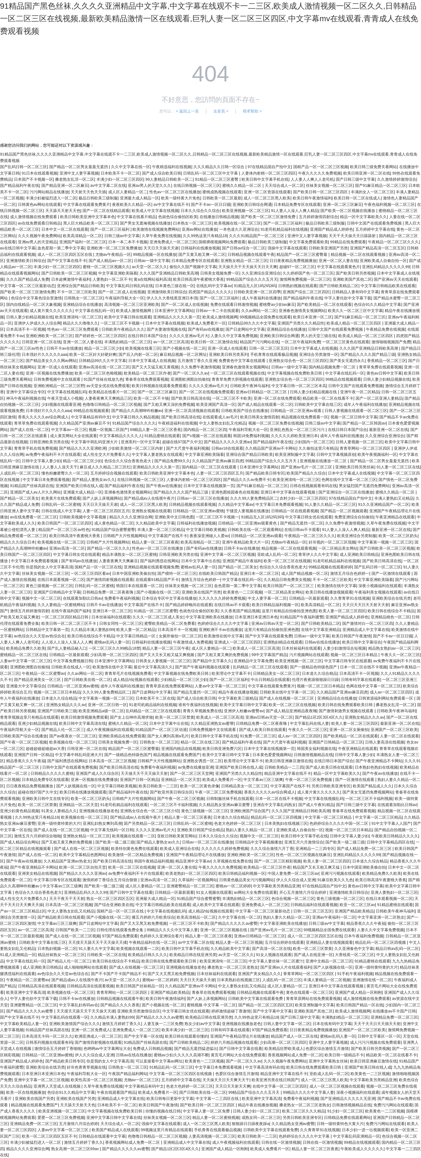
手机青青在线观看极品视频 (273, 354)
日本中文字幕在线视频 (165, 323)
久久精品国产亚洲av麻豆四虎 (217, 461)
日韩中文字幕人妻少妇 (41, 461)
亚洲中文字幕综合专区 (25, 392)
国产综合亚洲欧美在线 (113, 904)
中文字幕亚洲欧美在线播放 (209, 617)
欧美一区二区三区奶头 (398, 535)
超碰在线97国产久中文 (182, 442)
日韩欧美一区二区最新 (222, 198)
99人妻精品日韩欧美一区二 (169, 179)
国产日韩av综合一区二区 (243, 248)
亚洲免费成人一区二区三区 (173, 242)
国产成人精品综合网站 (19, 842)
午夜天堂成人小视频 (64, 398)
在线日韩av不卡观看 (302, 529)
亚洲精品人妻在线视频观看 (329, 942)
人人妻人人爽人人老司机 (312, 179)
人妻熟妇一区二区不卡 (112, 279)
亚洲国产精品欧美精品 (354, 911)
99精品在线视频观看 (343, 379)
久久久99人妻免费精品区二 (254, 498)
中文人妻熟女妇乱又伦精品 (222, 423)
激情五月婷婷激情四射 (29, 611)
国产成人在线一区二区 (29, 429)
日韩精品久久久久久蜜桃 (52, 773)
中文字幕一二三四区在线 (218, 1098)
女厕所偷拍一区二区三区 (180, 636)
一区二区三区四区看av (90, 573)
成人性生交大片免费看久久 (106, 454)
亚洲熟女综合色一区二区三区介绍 (149, 811)
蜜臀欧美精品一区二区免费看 (169, 623)
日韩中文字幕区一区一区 (379, 1036)
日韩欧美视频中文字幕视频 (83, 517)
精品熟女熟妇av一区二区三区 (393, 648)
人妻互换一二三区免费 (163, 1023)
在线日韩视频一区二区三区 (196, 185)
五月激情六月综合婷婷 (78, 1123)
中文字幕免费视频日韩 (72, 661)
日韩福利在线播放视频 (200, 248)
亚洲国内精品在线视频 (180, 748)
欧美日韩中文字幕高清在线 (82, 723)
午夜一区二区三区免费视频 (309, 779)
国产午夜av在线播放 (163, 485)
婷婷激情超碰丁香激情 (230, 1011)
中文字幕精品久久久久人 (120, 435)
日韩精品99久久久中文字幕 (251, 323)
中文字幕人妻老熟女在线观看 (157, 454)
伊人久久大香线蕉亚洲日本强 (171, 298)
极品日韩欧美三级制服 (98, 198)
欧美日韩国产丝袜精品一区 (139, 986)
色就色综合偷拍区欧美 (177, 217)
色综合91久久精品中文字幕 (377, 304)
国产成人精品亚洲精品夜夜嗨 (291, 711)
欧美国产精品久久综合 (306, 473)
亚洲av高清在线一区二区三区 (104, 367)
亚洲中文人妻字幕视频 (79, 173)
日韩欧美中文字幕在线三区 (317, 404)
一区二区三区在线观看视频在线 (237, 373)
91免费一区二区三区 (258, 736)
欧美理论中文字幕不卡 (231, 673)
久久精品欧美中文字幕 (155, 523)
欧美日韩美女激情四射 (259, 417)
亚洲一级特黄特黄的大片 (59, 823)
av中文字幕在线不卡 (171, 204)
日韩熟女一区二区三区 (83, 298)
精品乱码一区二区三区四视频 (277, 817)
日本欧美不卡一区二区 (120, 173)
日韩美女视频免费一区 (219, 273)
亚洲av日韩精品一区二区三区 (262, 392)
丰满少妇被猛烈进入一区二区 (51, 198)
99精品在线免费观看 (348, 242)
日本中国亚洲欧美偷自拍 (133, 573)
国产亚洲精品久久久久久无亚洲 (347, 1098)
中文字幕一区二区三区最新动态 (27, 285)
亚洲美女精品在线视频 (37, 873)
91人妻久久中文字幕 (96, 948)
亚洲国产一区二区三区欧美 (394, 729)
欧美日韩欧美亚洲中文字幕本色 (87, 217)
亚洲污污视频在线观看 (340, 873)
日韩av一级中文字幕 (151, 260)
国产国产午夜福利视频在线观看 (203, 667)
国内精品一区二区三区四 (204, 429)
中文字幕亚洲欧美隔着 (117, 273)
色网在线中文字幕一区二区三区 (348, 479)
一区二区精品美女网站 (338, 548)
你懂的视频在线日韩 (163, 1111)
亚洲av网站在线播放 (199, 229)
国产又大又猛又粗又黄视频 (155, 367)
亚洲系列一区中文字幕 (140, 442)
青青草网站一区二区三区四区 (366, 448)
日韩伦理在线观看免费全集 (120, 930)
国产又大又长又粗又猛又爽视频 (167, 654)
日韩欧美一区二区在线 (106, 954)
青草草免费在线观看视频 (380, 367)
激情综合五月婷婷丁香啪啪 (57, 1048)
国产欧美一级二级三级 (114, 842)
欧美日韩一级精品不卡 (344, 1055)
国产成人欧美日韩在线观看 (262, 729)
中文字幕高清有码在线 (264, 1067)
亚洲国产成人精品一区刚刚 (358, 992)
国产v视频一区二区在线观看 (206, 435)
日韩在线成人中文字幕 (61, 511)
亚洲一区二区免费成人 (90, 1030)
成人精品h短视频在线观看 (135, 679)
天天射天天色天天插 (88, 192)
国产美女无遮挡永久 (347, 360)
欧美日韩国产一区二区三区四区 (64, 523)
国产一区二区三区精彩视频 (277, 861)
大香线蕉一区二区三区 (354, 954)
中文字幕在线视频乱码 (66, 392)
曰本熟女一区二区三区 (192, 223)
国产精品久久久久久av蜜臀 (233, 923)
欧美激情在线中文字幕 (336, 585)
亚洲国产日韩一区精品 (33, 754)
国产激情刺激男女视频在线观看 (347, 711)
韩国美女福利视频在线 (316, 748)
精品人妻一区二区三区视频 (239, 942)
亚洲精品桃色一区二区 (390, 617)
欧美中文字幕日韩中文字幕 (243, 704)
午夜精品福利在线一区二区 (152, 942)
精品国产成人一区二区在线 (294, 1036)
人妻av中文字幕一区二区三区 (25, 661)
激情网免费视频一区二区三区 (305, 279)
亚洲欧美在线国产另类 (201, 592)
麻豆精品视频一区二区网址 (183, 354)
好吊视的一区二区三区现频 (332, 542)
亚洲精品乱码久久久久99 (86, 892)
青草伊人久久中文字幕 (317, 554)
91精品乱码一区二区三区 (171, 1067)
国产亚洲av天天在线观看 (395, 279)
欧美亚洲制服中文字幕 (294, 454)
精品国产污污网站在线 (259, 342)
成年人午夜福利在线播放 (365, 404)
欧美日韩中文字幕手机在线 (265, 179)
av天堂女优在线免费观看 (108, 385)
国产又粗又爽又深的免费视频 (168, 404)
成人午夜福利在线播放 (261, 298)
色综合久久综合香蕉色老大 (128, 461)
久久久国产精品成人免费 (27, 279)
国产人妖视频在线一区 (75, 786)
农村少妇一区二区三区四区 (303, 498)
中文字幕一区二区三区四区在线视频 (181, 1073)
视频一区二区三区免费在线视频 (275, 423)
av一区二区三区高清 (171, 342)
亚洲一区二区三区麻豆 (342, 204)
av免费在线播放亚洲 (195, 767)
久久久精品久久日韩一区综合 (219, 167)
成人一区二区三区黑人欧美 (266, 198)
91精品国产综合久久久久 (134, 423)
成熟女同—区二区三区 (261, 1117)
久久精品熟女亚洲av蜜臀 (293, 1123)
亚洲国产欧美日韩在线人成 (79, 485)
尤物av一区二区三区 (141, 1080)
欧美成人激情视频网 (134, 310)
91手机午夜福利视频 (355, 973)
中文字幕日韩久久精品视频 (135, 417)
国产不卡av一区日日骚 (210, 204)
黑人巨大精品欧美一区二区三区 (90, 223)
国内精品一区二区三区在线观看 (210, 467)
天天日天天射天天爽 (232, 1086)
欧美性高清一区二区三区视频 (96, 1080)
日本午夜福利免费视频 (363, 936)
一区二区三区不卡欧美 (231, 398)
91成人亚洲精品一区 (18, 954)
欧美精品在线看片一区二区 (112, 392)
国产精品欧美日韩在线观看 (60, 917)
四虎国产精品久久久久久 (209, 292)
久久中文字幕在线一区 (130, 167)
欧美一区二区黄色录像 (199, 786)
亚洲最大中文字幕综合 (25, 686)
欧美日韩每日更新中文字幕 (169, 1098)
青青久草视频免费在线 (202, 711)
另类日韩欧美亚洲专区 (331, 786)
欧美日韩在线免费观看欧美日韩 (346, 704)
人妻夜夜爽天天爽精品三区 (108, 398)
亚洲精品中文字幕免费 (253, 661)
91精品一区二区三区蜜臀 (217, 179)
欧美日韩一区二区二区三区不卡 (69, 623)
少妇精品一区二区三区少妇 (183, 679)
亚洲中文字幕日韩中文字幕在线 (113, 1117)
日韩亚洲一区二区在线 (41, 342)
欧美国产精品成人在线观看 (115, 1130)
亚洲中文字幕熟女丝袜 (328, 1061)
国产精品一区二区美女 (19, 498)
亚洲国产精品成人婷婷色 (331, 229)
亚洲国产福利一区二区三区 (82, 242)
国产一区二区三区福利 (283, 223)
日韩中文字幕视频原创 (336, 454)
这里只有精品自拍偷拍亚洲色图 (289, 611)
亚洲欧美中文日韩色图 (174, 517)
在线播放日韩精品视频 (219, 217)
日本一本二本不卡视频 (127, 242)
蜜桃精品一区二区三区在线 (23, 654)
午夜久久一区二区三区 (400, 654)
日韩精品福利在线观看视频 (313, 904)
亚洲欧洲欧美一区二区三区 (49, 335)
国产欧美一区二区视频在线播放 (348, 210)
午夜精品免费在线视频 (385, 329)
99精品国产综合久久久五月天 (252, 279)
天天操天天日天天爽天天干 (225, 1080)
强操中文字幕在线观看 (287, 248)
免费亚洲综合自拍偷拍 (353, 517)
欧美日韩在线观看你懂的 (186, 1036)
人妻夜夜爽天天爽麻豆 (118, 561)
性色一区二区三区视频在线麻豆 (303, 854)
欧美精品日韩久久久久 (147, 954)
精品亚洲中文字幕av (193, 861)
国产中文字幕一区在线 (143, 1036)
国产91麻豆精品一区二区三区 (380, 185)
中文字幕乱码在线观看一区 (64, 1017)
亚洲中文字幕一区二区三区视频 (227, 554)
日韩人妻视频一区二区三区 (359, 442)
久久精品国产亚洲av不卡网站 (270, 448)
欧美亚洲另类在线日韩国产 (275, 1080)
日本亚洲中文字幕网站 (174, 310)
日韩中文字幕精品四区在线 (390, 842)
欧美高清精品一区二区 (82, 235)
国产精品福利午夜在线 (19, 185)
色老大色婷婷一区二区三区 (238, 823)
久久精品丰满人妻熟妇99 (92, 629)
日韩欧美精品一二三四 (284, 767)
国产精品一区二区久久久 (108, 548)
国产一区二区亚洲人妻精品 (379, 398)
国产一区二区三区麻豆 (157, 392)
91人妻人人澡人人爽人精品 (294, 210)
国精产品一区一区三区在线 (98, 567)
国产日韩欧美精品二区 (338, 285)
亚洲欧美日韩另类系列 (228, 354)
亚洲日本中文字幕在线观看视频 (288, 492)
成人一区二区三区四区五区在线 (65, 254)
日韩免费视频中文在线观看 (58, 379)
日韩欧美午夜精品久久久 (123, 329)
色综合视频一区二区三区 (292, 898)
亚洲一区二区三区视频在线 (224, 930)
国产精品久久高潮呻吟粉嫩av (136, 410)
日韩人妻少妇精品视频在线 (29, 317)
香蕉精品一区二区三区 (386, 360)
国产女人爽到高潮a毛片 (168, 736)
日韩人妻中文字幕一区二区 (286, 1023)
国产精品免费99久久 (172, 461)
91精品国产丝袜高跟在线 (32, 485)
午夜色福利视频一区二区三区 (389, 204)
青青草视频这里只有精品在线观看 (29, 717)
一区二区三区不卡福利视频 (369, 798)
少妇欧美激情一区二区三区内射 (136, 448)
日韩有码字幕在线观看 (360, 679)
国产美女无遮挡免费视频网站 (367, 792)
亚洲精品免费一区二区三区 (394, 1017)
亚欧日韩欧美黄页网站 (176, 836)
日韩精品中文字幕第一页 (47, 629)
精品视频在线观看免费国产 (176, 754)
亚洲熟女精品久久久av (66, 704)
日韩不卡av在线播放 (64, 348)
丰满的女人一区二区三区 (372, 192)
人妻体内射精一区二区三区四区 (268, 173)
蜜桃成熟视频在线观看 (222, 192)
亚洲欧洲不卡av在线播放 (220, 629)
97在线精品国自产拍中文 (269, 167)
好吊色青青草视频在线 (86, 1067)
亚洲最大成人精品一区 (139, 198)
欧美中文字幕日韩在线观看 (127, 317)
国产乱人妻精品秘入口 (66, 648)
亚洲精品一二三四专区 (315, 848)
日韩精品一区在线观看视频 (294, 511)
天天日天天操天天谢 (161, 248)
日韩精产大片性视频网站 (124, 535)
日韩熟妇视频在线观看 (297, 285)
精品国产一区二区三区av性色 (63, 529)
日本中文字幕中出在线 (200, 561)
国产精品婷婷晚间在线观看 (188, 604)
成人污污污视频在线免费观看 (375, 1042)
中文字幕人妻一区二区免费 (207, 1111)
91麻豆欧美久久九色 (335, 880)
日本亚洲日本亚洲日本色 (256, 617)
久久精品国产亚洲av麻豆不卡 (84, 423)
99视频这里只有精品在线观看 (166, 1130)
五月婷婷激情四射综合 (318, 217)
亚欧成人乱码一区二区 (276, 554)
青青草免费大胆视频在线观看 (237, 379)
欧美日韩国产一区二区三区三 (289, 585)
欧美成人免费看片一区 (206, 323)
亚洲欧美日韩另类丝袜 (354, 467)
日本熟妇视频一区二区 (57, 948)
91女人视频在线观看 (214, 892)
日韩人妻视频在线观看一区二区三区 (356, 410)
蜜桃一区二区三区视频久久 (106, 267)
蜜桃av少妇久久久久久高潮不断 (181, 1055)
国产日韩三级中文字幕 (355, 179)
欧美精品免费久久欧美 (25, 648)
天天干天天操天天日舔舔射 (353, 235)
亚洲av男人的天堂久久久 (149, 185)
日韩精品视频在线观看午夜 (251, 254)
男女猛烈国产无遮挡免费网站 (364, 485)
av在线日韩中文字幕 (18, 248)
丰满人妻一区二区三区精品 (160, 529)
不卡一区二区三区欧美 (76, 292)
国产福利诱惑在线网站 (159, 561)
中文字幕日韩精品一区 (136, 636)
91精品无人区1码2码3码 (255, 285)
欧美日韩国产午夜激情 (351, 636)
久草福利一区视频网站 (197, 880)
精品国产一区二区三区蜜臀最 (302, 254)
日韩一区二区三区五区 (268, 348)
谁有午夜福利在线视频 (197, 704)
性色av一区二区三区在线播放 (174, 192)
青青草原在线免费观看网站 (169, 686)
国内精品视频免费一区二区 (333, 367)
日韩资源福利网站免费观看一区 (386, 698)
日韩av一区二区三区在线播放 (202, 498)
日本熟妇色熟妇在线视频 (376, 767)
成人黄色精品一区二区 (113, 523)
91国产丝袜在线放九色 (103, 379)
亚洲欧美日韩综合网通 (252, 204)
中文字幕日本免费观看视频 (46, 479)
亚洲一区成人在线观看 (227, 348)
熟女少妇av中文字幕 (202, 1023)
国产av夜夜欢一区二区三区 (72, 736)
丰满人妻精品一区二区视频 (326, 980)
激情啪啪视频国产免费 (391, 342)
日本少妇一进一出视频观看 (365, 1130)
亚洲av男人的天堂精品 (37, 242)
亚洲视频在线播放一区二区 (324, 461)
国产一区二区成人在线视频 (121, 292)
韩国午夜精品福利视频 (153, 861)
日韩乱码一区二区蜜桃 (61, 504)
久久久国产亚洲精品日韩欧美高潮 (168, 273)
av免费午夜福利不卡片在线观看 (53, 454)
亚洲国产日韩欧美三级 (57, 711)
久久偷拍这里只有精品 (318, 448)
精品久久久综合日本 (17, 542)
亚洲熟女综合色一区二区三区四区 (298, 360)
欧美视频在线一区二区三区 (237, 223)
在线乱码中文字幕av (214, 285)
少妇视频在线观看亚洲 (61, 404)
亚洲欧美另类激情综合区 (138, 1011)
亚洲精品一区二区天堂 (180, 779)
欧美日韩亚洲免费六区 (222, 748)
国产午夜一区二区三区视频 (23, 742)
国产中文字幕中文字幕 (272, 1011)
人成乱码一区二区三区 (19, 473)
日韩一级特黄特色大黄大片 (340, 1123)
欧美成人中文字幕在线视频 (155, 210)
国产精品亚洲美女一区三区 (38, 679)
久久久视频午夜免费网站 (39, 235)
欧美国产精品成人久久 (372, 786)
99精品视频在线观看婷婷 (330, 567)
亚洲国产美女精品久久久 (259, 973)
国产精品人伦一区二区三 (62, 729)
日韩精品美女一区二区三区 (276, 673)
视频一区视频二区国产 (108, 429)
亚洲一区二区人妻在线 (338, 260)
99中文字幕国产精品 (269, 654)
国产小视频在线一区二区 (184, 348)
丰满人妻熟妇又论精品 (393, 498)
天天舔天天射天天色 (63, 210)
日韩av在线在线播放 (322, 642)
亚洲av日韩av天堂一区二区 (275, 623)
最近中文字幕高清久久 (153, 667)
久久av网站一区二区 (259, 310)
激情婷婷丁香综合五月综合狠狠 (110, 880)
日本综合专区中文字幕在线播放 (169, 598)
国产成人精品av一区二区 (110, 260)
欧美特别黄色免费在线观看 (134, 848)
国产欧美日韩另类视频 (355, 273)
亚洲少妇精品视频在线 (37, 723)
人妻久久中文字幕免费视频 (233, 335)
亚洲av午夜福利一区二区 (334, 917)
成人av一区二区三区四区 (391, 692)
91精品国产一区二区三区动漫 (161, 729)
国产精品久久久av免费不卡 (246, 479)
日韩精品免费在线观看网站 (347, 1117)
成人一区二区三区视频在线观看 (336, 1086)
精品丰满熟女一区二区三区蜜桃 (129, 554)
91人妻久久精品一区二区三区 (330, 504)
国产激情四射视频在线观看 (109, 579)
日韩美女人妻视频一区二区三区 (163, 661)
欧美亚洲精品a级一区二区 (101, 711)
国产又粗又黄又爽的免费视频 (223, 654)
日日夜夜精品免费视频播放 (292, 260)
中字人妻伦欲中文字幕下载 (347, 298)
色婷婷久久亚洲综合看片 (161, 936)
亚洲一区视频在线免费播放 (49, 373)
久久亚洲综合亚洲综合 (261, 273)
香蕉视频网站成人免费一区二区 (295, 1055)
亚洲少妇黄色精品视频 (19, 811)
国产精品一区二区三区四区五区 (265, 1005)
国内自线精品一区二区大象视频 (33, 304)
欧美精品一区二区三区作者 (147, 373)
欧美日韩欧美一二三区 (158, 786)
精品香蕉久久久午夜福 (25, 761)
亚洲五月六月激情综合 (303, 842)
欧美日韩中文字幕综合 (361, 642)
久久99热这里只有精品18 (205, 235)
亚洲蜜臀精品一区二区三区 (190, 886)
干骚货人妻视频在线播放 (247, 511)
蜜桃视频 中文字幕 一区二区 (211, 1005)
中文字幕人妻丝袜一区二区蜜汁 (276, 961)
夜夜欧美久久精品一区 (131, 204)
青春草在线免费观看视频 (146, 379)
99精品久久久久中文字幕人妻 (172, 930)
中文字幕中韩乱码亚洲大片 (95, 442)
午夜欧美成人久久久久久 (362, 1149)
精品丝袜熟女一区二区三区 (61, 954)
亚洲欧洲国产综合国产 (249, 811)
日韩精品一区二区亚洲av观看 (296, 410)
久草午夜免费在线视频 (161, 235)
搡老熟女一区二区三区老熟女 (232, 967)
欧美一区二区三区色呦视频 (98, 373)
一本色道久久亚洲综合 (238, 229)
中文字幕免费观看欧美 (308, 242)
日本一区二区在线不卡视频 (363, 667)
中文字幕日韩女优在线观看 (308, 517)
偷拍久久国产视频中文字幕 (192, 267)
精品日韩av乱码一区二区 (397, 948)
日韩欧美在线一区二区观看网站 (255, 529)
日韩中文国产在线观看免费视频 (375, 223)
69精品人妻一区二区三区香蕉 (155, 429)
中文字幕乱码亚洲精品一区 (356, 1136)
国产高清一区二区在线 (271, 948)
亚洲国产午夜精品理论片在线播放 (195, 854)
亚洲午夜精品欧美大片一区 (245, 542)
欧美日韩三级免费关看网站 (373, 167)
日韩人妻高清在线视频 (384, 742)
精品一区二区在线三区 (200, 742)
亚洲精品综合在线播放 (82, 304)
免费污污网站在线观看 (393, 1105)
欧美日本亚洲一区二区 (312, 317)
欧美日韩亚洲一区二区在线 (366, 173)
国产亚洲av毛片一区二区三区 (307, 467)
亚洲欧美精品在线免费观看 (121, 736)
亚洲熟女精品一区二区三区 (244, 260)
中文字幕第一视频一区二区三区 (385, 542)
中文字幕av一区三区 (69, 429)
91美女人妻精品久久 (59, 811)
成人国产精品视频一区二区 (304, 573)
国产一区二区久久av (190, 373)
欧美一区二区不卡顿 (151, 398)
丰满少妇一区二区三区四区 (119, 179)
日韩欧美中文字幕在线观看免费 (256, 998)
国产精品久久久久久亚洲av (227, 442)
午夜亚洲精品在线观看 (395, 517)
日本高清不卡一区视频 (25, 329)
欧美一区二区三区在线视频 (287, 561)
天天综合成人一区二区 (284, 185)
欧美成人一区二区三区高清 (256, 648)
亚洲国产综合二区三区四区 (306, 292)
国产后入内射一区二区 (138, 354)
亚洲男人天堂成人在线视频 (58, 1086)
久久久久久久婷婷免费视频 (221, 598)
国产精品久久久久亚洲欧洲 (82, 448)
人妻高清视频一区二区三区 (211, 1136)
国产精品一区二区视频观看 (343, 511)
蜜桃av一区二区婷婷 (233, 886)
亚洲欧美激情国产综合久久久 (74, 1023)
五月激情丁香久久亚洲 (197, 360)
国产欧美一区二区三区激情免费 (269, 217)
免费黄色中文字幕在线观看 (243, 360)
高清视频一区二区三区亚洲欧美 (131, 304)
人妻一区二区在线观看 (399, 736)
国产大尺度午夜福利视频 (187, 448)
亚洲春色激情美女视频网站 (302, 310)
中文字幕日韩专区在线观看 (347, 661)
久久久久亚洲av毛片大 (189, 335)
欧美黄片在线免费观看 (61, 498)
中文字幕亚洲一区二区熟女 (381, 917)
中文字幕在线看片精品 (136, 217)
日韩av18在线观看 (227, 448)
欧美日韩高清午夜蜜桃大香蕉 (198, 279)
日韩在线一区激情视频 (281, 1142)
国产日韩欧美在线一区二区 (87, 679)
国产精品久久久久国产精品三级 (367, 354)
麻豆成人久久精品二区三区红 (105, 467)
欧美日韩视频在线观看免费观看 (159, 385)
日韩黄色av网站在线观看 (39, 204)
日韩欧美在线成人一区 (70, 667)
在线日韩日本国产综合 (147, 335)
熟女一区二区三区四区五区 (109, 898)
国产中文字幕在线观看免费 (268, 636)
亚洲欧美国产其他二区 (352, 279)
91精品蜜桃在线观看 (162, 435)
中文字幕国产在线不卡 (167, 535)
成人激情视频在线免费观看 (34, 217)
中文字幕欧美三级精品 (237, 698)
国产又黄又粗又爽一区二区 (201, 254)
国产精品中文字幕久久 (212, 661)
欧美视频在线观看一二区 (133, 836)
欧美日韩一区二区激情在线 (214, 342)
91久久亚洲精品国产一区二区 (384, 504)
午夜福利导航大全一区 (124, 298)
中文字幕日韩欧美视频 (205, 529)
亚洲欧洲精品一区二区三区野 (59, 385)
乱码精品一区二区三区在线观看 (260, 667)
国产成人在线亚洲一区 (313, 954)
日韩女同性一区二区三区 (120, 623)
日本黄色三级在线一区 (174, 285)
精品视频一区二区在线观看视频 (359, 254)
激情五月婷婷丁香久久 (121, 1023)
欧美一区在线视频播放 (25, 1092)
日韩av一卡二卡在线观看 (217, 310)
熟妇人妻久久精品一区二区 (250, 830)
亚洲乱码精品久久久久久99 (386, 267)
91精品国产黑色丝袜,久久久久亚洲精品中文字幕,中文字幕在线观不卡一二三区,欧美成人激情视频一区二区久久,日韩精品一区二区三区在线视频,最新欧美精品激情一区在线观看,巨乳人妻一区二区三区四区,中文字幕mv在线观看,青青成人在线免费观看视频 (209, 18)
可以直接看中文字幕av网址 (159, 1061)
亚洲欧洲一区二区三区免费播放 (114, 248)
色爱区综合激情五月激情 (327, 1048)
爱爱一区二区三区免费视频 (60, 1117)
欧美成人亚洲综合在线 (179, 848)
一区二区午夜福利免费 (300, 342)
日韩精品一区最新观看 (308, 598)
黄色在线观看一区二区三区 (309, 992)
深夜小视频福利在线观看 (379, 585)
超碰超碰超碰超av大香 (45, 748)
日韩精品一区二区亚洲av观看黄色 (248, 523)
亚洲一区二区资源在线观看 (267, 192)
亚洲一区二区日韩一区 (107, 704)
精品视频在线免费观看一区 (304, 417)
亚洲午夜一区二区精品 (359, 392)
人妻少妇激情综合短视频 (344, 648)
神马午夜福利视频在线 (25, 398)
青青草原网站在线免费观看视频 (313, 998)
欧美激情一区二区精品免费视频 (136, 854)
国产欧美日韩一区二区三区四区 (321, 192)
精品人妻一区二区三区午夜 (165, 648)
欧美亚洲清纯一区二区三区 (78, 317)
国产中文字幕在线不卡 (66, 260)
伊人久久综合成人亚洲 (295, 880)
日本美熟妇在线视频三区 (286, 823)
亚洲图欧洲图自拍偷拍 (190, 379)
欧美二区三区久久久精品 (303, 1111)
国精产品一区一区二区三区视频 (320, 167)
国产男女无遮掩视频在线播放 (145, 223)
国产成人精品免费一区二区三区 (365, 848)
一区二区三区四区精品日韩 (65, 617)
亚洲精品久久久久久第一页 (176, 317)
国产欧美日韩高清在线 (190, 398)
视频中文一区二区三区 (41, 598)
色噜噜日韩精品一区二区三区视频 (111, 404)
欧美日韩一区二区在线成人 (357, 198)
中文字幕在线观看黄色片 (338, 267)
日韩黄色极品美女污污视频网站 (246, 880)
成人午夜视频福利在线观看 (109, 729)
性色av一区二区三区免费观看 (73, 329)
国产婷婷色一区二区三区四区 (100, 335)
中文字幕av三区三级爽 (263, 779)
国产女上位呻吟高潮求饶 (131, 717)
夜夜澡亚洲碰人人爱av (209, 535)
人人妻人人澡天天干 (59, 467)
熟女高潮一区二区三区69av (75, 1149)
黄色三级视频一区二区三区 (49, 585)
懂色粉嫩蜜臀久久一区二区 (64, 473)
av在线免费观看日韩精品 (39, 223)
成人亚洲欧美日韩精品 (359, 554)
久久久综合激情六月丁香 (272, 848)
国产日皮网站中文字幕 (245, 329)
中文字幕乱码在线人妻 (309, 723)
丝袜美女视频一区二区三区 (329, 185)
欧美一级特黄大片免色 (180, 198)
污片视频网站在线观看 (308, 654)
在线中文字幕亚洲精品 (320, 629)
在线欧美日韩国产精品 (218, 573)
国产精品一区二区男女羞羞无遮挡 (79, 167)
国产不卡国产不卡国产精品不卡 (118, 973)
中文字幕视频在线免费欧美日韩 (295, 373)
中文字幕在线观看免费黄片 (86, 204)
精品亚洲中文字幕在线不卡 (287, 773)
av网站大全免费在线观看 (255, 892)
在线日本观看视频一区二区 (60, 579)
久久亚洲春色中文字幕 (353, 948)
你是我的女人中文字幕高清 (49, 567)
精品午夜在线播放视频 (237, 692)
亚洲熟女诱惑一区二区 (202, 761)
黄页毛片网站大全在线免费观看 (238, 1055)
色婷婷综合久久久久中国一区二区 (339, 823)
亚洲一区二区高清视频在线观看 (191, 410)
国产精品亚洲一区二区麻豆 (64, 185)
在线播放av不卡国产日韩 (394, 1011)
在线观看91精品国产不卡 (157, 579)
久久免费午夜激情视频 (200, 367)
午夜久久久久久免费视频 (319, 173)
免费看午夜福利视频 (121, 598)
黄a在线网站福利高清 (152, 279)
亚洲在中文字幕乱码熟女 (274, 804)
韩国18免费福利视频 (251, 435)
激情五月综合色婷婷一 (349, 573)
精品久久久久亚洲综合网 (130, 517)
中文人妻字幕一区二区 (267, 598)
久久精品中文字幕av (236, 504)
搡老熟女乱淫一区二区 (74, 179)
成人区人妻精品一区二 (127, 192)
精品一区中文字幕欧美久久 (363, 217)
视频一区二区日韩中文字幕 (353, 417)
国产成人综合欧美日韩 (161, 173)
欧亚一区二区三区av (357, 904)
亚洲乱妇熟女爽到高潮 (102, 823)
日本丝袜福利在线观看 (111, 617)
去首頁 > (220, 111)
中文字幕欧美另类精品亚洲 (276, 886)
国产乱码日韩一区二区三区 (23, 167)
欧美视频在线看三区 (142, 348)
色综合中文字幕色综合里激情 (36, 298)
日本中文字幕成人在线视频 (313, 348)
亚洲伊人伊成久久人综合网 (37, 323)
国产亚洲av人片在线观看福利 (285, 967)
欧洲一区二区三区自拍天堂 (82, 867)
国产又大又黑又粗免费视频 (143, 923)
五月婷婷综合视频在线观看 (113, 473)
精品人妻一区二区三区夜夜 (155, 542)
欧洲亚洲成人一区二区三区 (98, 1036)
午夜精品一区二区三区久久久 (393, 242)
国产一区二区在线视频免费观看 (206, 392)
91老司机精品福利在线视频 (284, 229)
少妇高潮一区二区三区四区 (113, 654)
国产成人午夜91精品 (316, 804)
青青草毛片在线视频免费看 (128, 673)
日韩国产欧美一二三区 (74, 930)
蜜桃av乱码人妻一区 (198, 567)
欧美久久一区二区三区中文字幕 (355, 310)
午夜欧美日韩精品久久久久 (394, 836)
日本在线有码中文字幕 (332, 1023)
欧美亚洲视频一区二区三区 (245, 210)
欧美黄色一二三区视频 (242, 592)
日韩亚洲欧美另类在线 (49, 442)
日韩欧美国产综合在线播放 (244, 410)
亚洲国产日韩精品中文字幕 (57, 592)
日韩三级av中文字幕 (122, 235)
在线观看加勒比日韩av (82, 598)
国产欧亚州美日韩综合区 (171, 792)
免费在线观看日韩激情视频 (233, 304)
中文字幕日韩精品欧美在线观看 (388, 285)
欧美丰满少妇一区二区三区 (185, 1030)
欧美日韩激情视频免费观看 (84, 717)
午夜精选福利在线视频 (171, 167)
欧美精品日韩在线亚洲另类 (192, 954)
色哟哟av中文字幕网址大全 (107, 1048)
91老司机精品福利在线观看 (124, 804)
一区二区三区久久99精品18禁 (114, 648)
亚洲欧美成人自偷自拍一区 (383, 260)
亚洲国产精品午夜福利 (242, 561)
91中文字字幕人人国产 (391, 823)
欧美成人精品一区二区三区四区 (354, 323)
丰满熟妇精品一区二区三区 (127, 342)
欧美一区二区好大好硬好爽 (92, 354)
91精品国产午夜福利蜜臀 (301, 617)
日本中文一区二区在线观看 (64, 229)
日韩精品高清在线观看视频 (41, 986)
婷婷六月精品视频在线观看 (233, 1042)
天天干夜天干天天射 (66, 898)
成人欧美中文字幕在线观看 (215, 904)
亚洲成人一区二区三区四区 (237, 642)
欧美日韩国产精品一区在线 (359, 1005)
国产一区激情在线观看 (392, 573)
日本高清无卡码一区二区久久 (47, 1036)
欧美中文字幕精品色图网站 (82, 854)
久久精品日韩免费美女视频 (287, 579)
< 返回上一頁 (187, 111)
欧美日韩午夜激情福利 (312, 198)
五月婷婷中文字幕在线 (374, 229)
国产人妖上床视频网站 (102, 498)
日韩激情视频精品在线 (313, 754)
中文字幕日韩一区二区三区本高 (298, 385)
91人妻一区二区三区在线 (398, 467)
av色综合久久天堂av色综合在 (39, 636)
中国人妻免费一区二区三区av (293, 873)
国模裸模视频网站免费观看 (221, 242)
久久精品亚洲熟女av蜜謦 (212, 723)
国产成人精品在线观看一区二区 (265, 404)
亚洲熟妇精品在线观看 (282, 642)
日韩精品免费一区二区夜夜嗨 (108, 592)
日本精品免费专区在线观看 (297, 204)
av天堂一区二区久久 (149, 267)
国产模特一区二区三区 (177, 573)
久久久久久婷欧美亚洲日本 (294, 435)
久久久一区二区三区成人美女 (158, 617)
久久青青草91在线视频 (350, 598)
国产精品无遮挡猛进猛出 (195, 1048)
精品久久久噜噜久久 (80, 323)
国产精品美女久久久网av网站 (51, 360)
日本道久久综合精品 (319, 673)
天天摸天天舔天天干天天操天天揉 (97, 942)
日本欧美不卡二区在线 (155, 698)
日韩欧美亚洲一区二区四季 (257, 292)
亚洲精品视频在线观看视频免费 (151, 567)
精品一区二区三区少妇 (103, 348)
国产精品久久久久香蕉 (119, 1005)
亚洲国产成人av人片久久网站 (35, 492)
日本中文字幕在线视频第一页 (208, 485)
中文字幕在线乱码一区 (94, 310)
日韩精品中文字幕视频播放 (258, 842)
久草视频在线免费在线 (232, 861)
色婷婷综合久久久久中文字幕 (223, 623)
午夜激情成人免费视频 (192, 642)
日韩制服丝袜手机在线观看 (229, 798)
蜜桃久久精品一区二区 (242, 185)
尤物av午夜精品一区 (113, 254)
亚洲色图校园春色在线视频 (234, 492)
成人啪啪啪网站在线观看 (85, 967)
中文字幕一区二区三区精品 (329, 817)
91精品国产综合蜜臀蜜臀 (113, 529)
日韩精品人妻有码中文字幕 (355, 292)
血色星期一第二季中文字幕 (60, 248)
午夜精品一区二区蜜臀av (43, 673)
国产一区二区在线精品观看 (105, 210)
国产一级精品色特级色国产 (314, 667)
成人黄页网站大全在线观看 (73, 435)
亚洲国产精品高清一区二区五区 (377, 248)
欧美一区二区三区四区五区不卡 (49, 1136)
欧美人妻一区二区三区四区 (342, 611)
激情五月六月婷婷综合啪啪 (37, 836)
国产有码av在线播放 (205, 329)
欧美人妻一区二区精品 (135, 629)
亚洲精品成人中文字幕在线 (365, 629)
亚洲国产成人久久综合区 (97, 773)
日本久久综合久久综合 (200, 210)
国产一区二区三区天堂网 (191, 773)
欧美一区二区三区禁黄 (174, 717)
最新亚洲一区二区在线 (388, 429)
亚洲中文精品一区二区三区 (329, 961)
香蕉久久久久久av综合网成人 (43, 417)
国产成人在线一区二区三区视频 (61, 830)
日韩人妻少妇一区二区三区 (256, 1111)
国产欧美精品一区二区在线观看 (324, 304)
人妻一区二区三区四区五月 (219, 473)
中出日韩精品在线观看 (270, 679)
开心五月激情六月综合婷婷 (303, 892)
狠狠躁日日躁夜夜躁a (250, 1123)
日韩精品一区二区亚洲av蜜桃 (198, 511)
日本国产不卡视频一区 (33, 179)
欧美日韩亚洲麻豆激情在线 (288, 761)
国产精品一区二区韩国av (364, 423)
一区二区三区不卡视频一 (121, 323)
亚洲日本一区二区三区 (259, 573)
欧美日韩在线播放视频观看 (329, 592)
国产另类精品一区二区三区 (147, 823)
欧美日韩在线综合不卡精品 (391, 611)
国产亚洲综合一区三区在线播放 (345, 492)
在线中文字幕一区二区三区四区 (279, 1086)
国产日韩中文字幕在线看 (131, 892)
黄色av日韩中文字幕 (384, 373)
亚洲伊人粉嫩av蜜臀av (244, 711)
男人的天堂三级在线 (318, 335)
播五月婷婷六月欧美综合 (153, 917)
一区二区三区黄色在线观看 (345, 342)
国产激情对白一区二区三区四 (367, 623)
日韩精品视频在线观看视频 (192, 504)
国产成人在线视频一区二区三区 (287, 698)
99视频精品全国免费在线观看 (265, 317)
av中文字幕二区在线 (108, 185)
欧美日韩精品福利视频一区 (275, 604)
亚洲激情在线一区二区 (372, 980)
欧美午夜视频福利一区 (377, 454)
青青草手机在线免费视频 (35, 448)
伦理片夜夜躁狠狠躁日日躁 (315, 679)
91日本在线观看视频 (40, 173)
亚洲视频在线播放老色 (98, 811)
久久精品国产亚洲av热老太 (67, 861)
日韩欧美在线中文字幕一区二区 (287, 692)
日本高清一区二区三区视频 (112, 761)
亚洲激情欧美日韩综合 (25, 260)
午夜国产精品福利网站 (127, 1073)
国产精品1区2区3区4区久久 (319, 717)
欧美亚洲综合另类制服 (356, 535)
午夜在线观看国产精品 (116, 1092)
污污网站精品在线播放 (49, 192)
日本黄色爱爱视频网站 (272, 754)
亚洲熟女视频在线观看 (151, 511)
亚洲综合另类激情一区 (318, 354)
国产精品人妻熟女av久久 (93, 479)
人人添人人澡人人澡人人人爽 (66, 642)
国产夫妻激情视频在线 (166, 329)
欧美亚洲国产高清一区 (215, 404)
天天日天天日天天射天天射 (365, 604)
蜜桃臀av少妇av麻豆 (277, 304)
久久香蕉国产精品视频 (240, 611)
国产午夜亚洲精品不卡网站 (379, 761)
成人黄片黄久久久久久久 (51, 310)
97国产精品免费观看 (120, 936)
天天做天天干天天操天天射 (144, 773)
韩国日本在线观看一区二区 (139, 585)
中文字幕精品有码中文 (90, 417)
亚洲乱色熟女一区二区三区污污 (298, 429)
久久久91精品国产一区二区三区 (257, 235)
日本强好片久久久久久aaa (44, 354)
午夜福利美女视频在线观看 (377, 592)
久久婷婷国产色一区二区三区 (308, 273)
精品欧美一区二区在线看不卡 (327, 398)
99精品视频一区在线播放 (154, 254)
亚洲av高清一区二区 (67, 548)
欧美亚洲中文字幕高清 (25, 992)
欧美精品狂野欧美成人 (284, 1048)
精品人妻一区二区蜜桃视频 (215, 1117)
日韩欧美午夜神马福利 (249, 385)
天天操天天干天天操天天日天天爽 (247, 267)
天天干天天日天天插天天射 (377, 1023)
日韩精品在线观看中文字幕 (102, 1136)
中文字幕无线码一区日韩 (111, 830)
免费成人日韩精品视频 (152, 1048)
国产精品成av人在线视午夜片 (149, 498)
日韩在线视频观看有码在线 (313, 485)
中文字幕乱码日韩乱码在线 (129, 285)
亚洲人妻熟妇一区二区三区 (394, 892)
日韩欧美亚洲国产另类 (328, 248)
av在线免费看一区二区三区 (33, 517)
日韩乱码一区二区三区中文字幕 (211, 173)
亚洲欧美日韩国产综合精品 (200, 830)
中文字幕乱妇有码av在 (78, 1005)
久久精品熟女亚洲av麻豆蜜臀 (225, 804)
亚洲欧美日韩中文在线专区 (45, 798)
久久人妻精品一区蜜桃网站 (60, 604)
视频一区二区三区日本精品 (354, 654)
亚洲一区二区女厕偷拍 (348, 729)
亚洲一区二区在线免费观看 (277, 398)
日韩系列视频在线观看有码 (49, 1042)
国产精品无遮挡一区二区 (301, 523)
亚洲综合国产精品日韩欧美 (80, 285)
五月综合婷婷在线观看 (284, 942)
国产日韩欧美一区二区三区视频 (68, 273)
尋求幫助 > (252, 111)
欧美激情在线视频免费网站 (156, 229)
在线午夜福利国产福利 (70, 611)
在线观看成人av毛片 (220, 417)
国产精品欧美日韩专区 (265, 473)
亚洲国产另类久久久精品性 (300, 323)
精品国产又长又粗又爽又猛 (317, 867)
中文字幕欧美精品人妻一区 (23, 1023)
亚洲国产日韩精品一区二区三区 (335, 742)
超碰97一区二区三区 (297, 267)
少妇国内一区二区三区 (314, 442)
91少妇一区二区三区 (345, 1111)
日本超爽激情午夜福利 (70, 279)
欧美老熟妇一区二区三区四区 (190, 873)
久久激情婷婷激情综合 (396, 179)
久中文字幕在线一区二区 (239, 917)
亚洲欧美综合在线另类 (391, 598)
